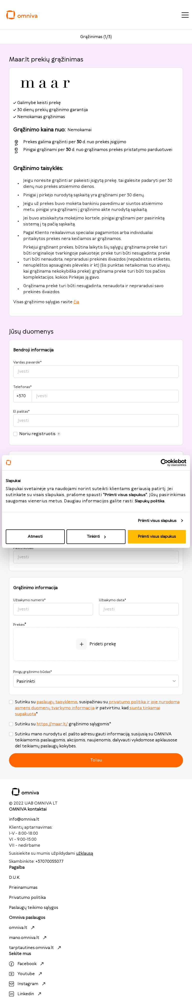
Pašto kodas (24, 548)
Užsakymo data (112, 600)
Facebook (27, 964)
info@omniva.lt (24, 819)
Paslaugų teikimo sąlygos (33, 907)
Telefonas (22, 387)
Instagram (28, 984)
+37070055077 (50, 861)
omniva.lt (22, 928)
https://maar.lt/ (52, 724)
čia (76, 302)
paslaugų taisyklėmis (57, 702)
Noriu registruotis (40, 434)
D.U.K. (14, 877)
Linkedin (25, 994)
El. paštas (21, 411)
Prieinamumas (23, 887)
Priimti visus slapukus (157, 520)
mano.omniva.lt (28, 938)
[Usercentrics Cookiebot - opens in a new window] (164, 462)
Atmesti (35, 536)
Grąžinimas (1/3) (96, 37)
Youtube (26, 974)
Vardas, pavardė (27, 362)
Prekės (18, 625)
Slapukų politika (149, 501)
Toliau (96, 760)
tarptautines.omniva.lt (35, 948)
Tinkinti (96, 536)
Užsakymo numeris (29, 600)
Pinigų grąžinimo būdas (32, 672)
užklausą (84, 853)
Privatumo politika (27, 897)
